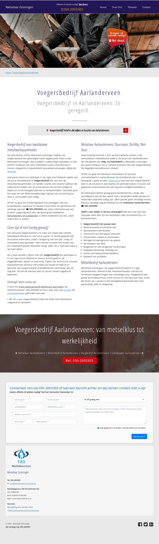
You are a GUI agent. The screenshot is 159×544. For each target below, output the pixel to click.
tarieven (11, 171)
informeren (114, 180)
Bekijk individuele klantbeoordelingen (24, 510)
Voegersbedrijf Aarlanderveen (26, 72)
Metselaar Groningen (19, 7)
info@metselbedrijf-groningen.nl (23, 483)
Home (8, 72)
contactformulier (16, 293)
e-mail (67, 289)
